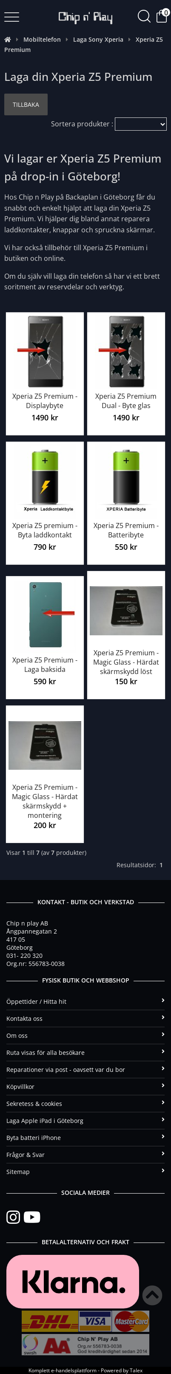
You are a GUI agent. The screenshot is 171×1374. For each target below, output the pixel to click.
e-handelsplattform (74, 1370)
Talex (136, 1370)
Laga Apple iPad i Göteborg (85, 1121)
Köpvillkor (85, 1087)
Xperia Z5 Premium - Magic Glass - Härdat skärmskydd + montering (45, 801)
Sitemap (85, 1172)
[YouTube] (31, 1217)
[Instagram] (14, 1217)
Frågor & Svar (85, 1155)
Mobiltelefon (42, 39)
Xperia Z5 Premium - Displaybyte (44, 400)
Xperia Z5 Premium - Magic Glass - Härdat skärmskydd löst (126, 662)
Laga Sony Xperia (98, 39)
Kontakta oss (85, 1018)
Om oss (85, 1035)
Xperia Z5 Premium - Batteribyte (126, 530)
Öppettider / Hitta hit (85, 1001)
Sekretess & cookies (85, 1104)
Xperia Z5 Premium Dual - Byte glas (126, 400)
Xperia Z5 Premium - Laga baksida (44, 664)
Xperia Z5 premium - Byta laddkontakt (44, 530)
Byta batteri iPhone (85, 1138)
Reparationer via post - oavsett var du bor (85, 1069)
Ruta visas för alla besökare (85, 1052)
